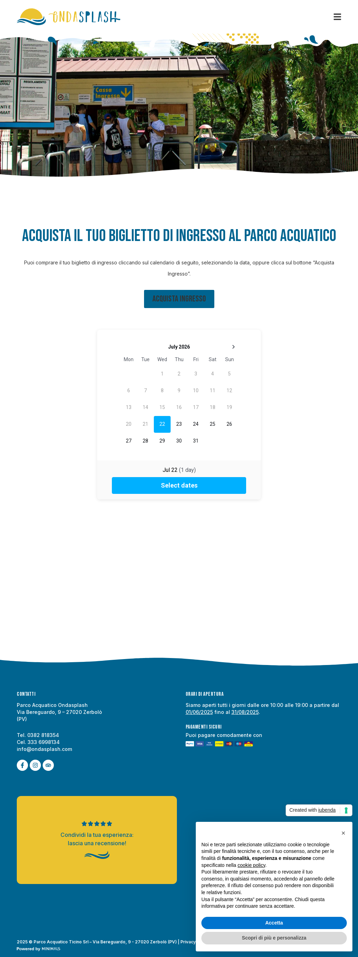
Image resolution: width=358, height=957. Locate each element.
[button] (343, 833)
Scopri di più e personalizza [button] (274, 938)
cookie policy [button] (251, 865)
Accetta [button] (274, 923)
